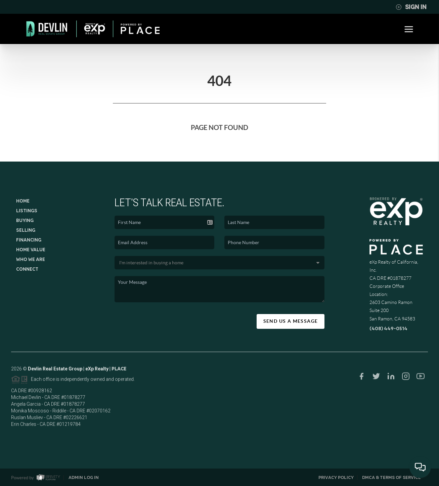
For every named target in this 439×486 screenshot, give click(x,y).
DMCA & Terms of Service (391, 477)
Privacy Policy (336, 477)
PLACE (119, 370)
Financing (28, 239)
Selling (25, 230)
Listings (26, 210)
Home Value (30, 249)
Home (23, 201)
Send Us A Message (290, 321)
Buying (25, 220)
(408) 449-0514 (388, 328)
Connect (27, 269)
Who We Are (30, 259)
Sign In (411, 7)
